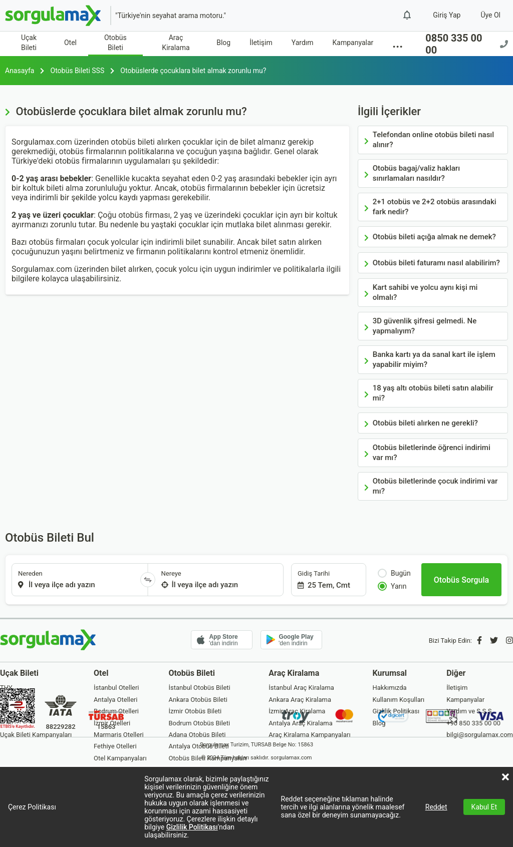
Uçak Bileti (29, 43)
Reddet (436, 807)
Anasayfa (19, 71)
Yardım (303, 43)
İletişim (261, 43)
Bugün (394, 573)
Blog (223, 43)
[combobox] (76, 580)
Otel (70, 43)
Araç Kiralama (175, 43)
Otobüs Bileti (115, 43)
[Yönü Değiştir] (147, 579)
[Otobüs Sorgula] (461, 579)
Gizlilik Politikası (192, 827)
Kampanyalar (353, 43)
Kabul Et (484, 807)
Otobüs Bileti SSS (78, 71)
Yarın (392, 586)
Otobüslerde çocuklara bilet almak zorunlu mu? (193, 71)
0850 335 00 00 (466, 44)
